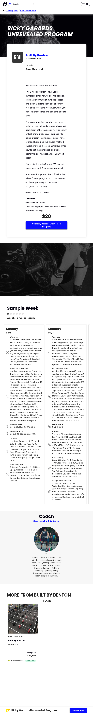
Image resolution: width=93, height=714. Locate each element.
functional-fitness (28, 10)
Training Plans (12, 10)
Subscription (30, 652)
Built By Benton (37, 55)
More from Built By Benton (46, 521)
